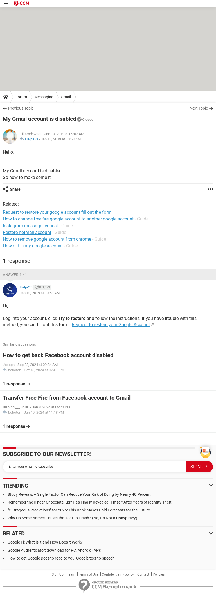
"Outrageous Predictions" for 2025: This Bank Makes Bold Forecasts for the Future (79, 510)
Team (71, 574)
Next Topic (199, 108)
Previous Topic (20, 108)
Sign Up (58, 574)
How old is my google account (33, 246)
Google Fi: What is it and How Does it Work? (45, 542)
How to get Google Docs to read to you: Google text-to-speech (61, 558)
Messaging (43, 97)
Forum (21, 97)
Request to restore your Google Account (111, 324)
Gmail (66, 97)
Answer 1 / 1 (15, 274)
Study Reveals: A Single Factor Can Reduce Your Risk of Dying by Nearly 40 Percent (79, 494)
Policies (159, 574)
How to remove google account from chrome (47, 239)
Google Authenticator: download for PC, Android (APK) (55, 550)
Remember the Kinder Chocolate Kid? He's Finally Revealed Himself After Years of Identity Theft (90, 502)
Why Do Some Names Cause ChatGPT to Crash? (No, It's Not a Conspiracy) (72, 518)
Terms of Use (88, 574)
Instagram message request (30, 225)
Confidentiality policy (118, 574)
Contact (143, 574)
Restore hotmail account (27, 232)
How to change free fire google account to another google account (68, 219)
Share (15, 189)
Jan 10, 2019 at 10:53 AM (61, 139)
